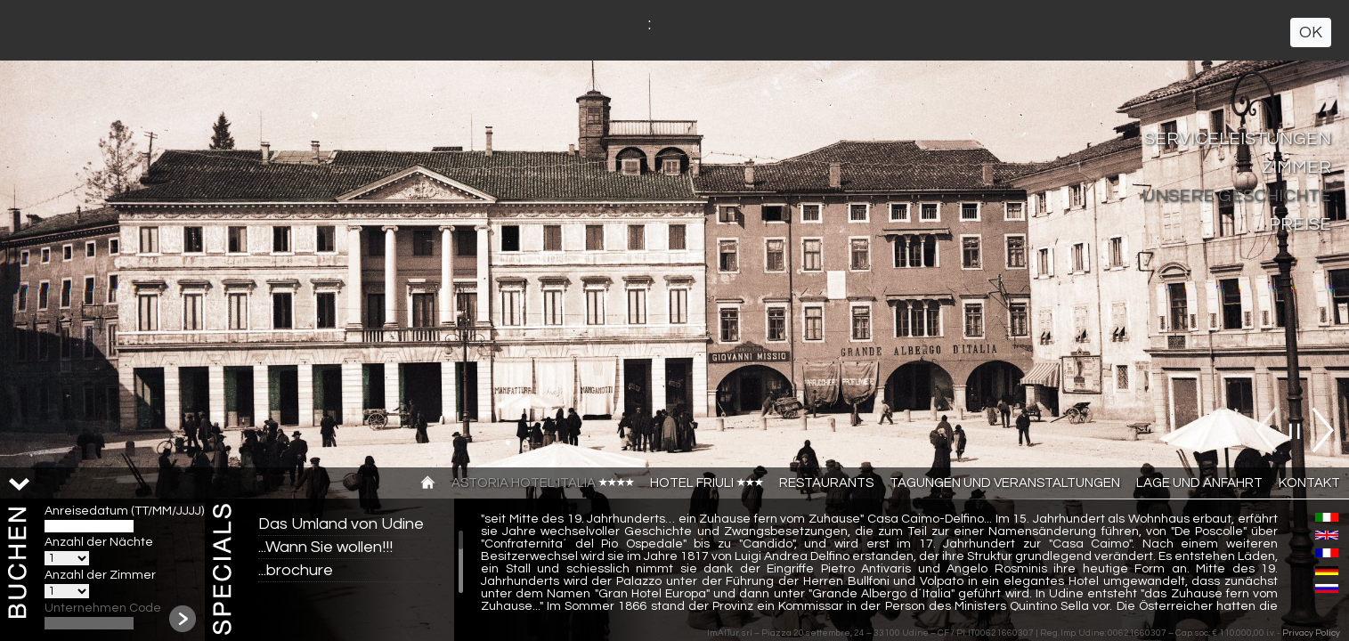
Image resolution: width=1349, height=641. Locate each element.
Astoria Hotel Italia (542, 483)
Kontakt (1309, 483)
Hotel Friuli (706, 483)
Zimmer (1296, 167)
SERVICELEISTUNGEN (1237, 139)
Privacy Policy (1311, 633)
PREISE (1300, 224)
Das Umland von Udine (341, 523)
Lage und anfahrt (1199, 483)
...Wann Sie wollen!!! (325, 547)
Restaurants (826, 483)
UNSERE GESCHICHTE (1236, 196)
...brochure (295, 570)
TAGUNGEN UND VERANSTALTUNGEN (1005, 483)
